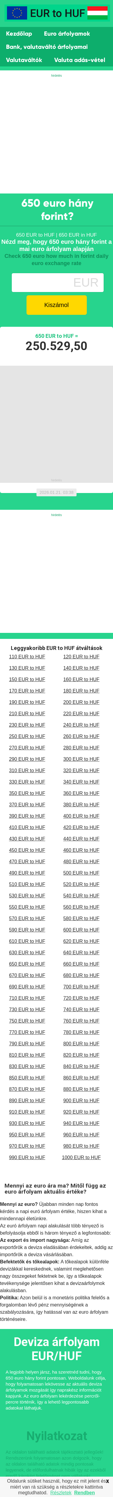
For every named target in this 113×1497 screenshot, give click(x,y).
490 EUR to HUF (27, 872)
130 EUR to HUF (27, 668)
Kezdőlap (19, 33)
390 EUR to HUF (27, 816)
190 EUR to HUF (27, 702)
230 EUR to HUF (27, 725)
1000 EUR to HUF (81, 1157)
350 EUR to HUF (27, 793)
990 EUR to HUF (27, 1157)
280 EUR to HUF (81, 747)
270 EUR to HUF (27, 747)
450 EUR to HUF (27, 850)
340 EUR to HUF (81, 781)
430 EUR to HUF (27, 838)
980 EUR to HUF (81, 1146)
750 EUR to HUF (27, 1020)
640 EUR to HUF (81, 952)
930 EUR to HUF (27, 1123)
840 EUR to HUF (81, 1066)
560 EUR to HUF (81, 907)
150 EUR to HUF (27, 679)
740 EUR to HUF (81, 1009)
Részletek (60, 1492)
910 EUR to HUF (27, 1112)
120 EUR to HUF (81, 656)
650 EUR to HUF (27, 964)
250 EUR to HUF (27, 736)
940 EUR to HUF (81, 1123)
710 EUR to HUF (27, 998)
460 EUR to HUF (81, 850)
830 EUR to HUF (27, 1066)
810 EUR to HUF (27, 1055)
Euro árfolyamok (67, 33)
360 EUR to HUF (81, 793)
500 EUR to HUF (81, 872)
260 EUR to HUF (81, 736)
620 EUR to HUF (81, 941)
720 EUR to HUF (81, 998)
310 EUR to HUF (27, 770)
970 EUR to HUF (27, 1146)
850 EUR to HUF (27, 1077)
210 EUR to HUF (27, 713)
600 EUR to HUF (81, 929)
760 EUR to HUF (81, 1020)
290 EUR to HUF (27, 759)
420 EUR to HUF (81, 827)
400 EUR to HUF (81, 816)
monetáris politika (71, 1297)
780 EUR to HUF (81, 1032)
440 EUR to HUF (81, 838)
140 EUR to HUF (81, 668)
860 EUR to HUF (81, 1077)
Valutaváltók (24, 59)
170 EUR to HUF (27, 690)
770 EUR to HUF (27, 1032)
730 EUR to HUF (27, 1009)
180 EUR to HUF (81, 690)
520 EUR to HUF (81, 884)
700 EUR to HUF (81, 986)
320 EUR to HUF (81, 770)
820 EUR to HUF (81, 1055)
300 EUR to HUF (81, 759)
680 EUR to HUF (81, 975)
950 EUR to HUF (27, 1134)
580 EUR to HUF (81, 918)
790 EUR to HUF (27, 1043)
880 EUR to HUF (81, 1089)
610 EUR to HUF (27, 941)
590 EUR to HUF (27, 929)
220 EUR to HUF (81, 713)
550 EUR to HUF (27, 907)
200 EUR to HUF (81, 702)
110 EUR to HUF (27, 656)
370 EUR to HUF (27, 804)
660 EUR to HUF (81, 964)
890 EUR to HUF (27, 1100)
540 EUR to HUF (81, 895)
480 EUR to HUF (81, 861)
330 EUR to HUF (27, 781)
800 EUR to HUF (81, 1043)
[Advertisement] (56, 134)
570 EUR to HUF (27, 918)
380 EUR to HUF (81, 804)
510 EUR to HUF (27, 884)
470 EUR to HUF (27, 861)
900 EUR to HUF (81, 1100)
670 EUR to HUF (27, 975)
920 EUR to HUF (81, 1112)
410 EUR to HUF (27, 827)
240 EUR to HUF (81, 725)
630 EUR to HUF (27, 952)
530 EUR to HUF (27, 895)
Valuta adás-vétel (79, 59)
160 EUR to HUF (81, 679)
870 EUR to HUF (27, 1089)
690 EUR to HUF (27, 986)
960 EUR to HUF (81, 1134)
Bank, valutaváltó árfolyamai (47, 46)
